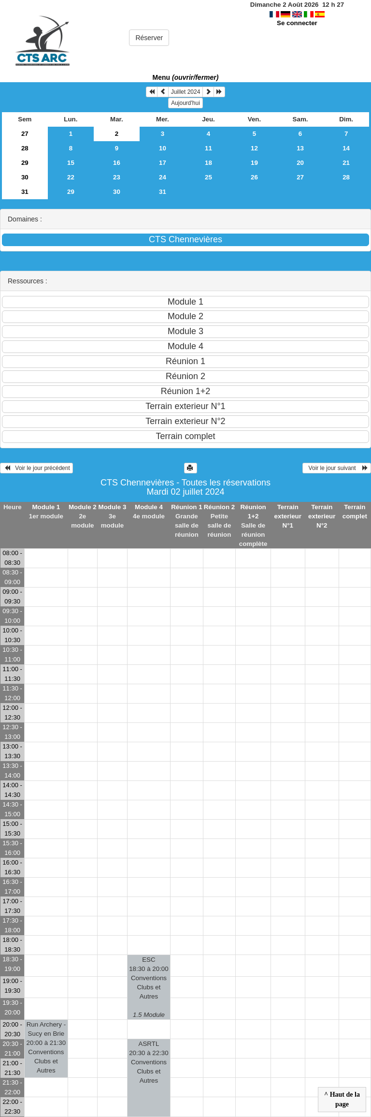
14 (346, 148)
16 (116, 162)
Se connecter (297, 23)
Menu (186, 77)
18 (208, 162)
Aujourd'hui (185, 103)
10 (162, 148)
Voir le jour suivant (336, 468)
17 (162, 162)
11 (208, 148)
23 (116, 177)
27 (25, 133)
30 (25, 177)
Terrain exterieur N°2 (321, 516)
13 (300, 148)
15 (70, 162)
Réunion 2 (219, 507)
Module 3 (113, 507)
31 (25, 191)
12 (254, 148)
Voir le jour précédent (36, 468)
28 (25, 148)
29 (25, 162)
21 (346, 162)
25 (208, 177)
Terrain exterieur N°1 (287, 516)
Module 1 (46, 507)
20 (300, 162)
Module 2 (83, 507)
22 (70, 177)
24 (162, 177)
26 (254, 177)
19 (254, 162)
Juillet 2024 (185, 91)
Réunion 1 (186, 507)
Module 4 (149, 507)
